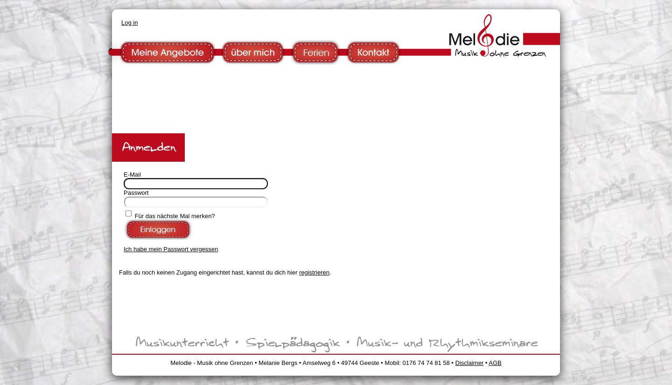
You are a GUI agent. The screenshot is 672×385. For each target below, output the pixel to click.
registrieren (314, 272)
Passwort (136, 192)
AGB (495, 362)
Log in (129, 22)
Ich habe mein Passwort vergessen (171, 249)
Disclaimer (469, 362)
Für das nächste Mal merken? (175, 216)
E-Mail (132, 174)
